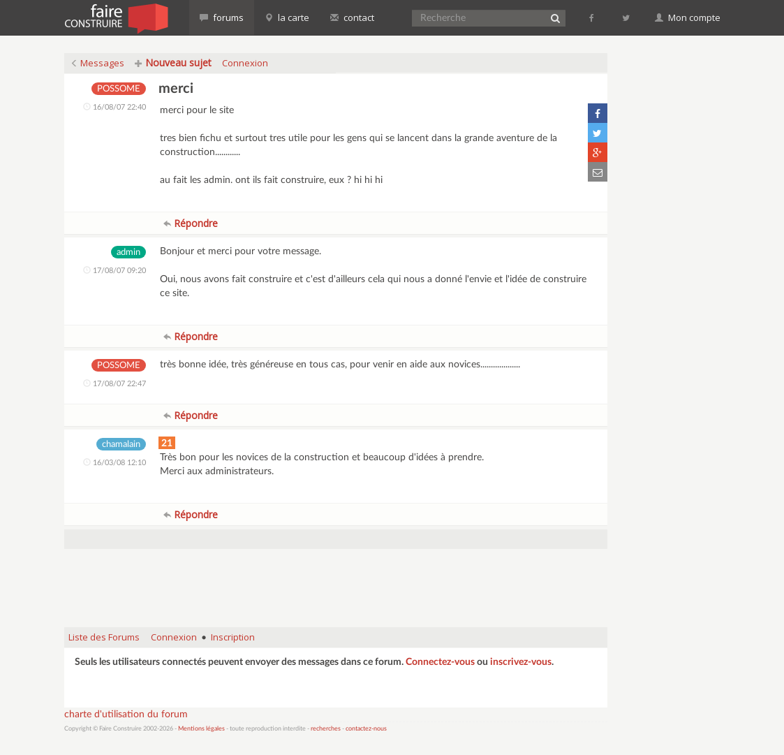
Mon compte (687, 17)
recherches (326, 729)
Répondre (190, 223)
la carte (287, 17)
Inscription (233, 637)
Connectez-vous (440, 662)
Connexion (245, 63)
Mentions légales (201, 729)
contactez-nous (366, 729)
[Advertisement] (336, 581)
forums (222, 17)
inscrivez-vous (521, 662)
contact (352, 17)
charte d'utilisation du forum (126, 714)
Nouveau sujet (173, 62)
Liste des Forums (104, 637)
